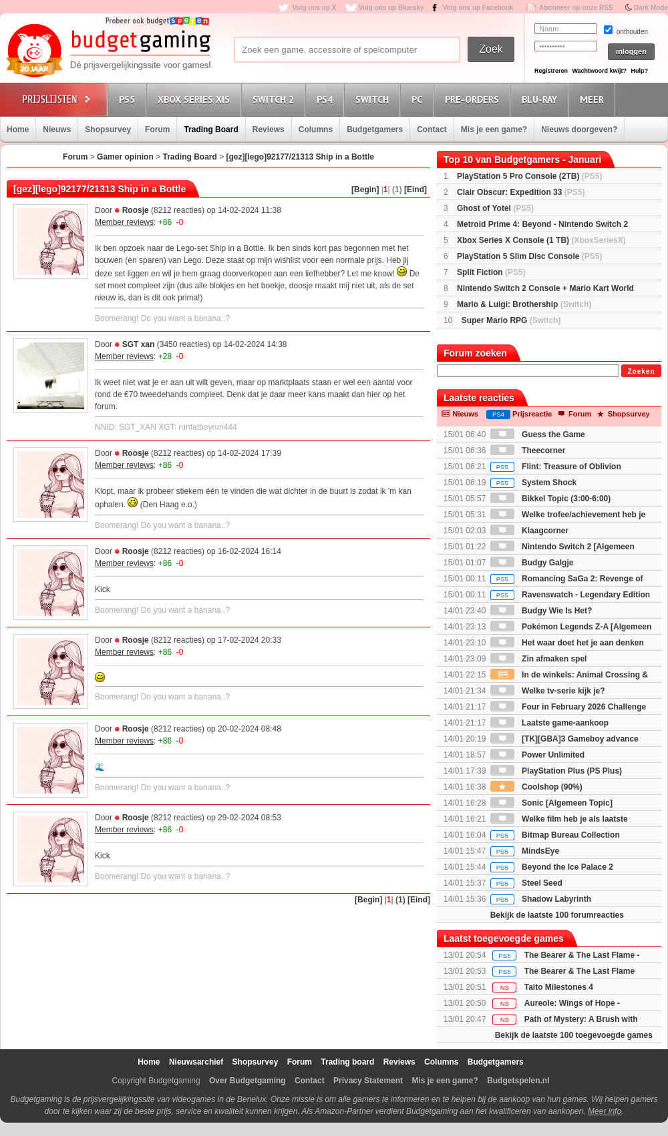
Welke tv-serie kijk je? (547, 690)
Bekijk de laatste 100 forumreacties (557, 915)
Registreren (551, 70)
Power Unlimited (537, 755)
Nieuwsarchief (196, 1062)
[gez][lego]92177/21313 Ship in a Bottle (300, 157)
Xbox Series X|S (196, 99)
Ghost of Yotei (495, 208)
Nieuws (57, 129)
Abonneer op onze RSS (576, 7)
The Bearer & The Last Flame (579, 971)
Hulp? (639, 70)
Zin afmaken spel (538, 658)
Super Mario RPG (511, 320)
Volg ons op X (314, 7)
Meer (594, 99)
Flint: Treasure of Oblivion (555, 466)
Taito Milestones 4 (558, 987)
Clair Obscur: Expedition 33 (520, 192)
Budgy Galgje (532, 562)
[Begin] (365, 189)
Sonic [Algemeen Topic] (551, 803)
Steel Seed (526, 883)
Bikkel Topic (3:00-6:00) (550, 498)
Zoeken (641, 371)
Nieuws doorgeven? (579, 129)
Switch (374, 99)
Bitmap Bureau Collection (555, 835)
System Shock (533, 482)
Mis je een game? (494, 129)
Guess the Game (537, 434)
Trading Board (211, 129)
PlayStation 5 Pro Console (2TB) (529, 176)
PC (418, 99)
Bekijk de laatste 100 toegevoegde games (574, 1035)
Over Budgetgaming (247, 1080)
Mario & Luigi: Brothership (524, 304)
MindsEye (524, 851)
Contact (432, 129)
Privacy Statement (368, 1080)
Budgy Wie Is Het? (541, 610)
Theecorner (528, 450)
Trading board (347, 1062)
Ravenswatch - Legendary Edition (570, 594)
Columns (316, 129)
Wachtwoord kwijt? (599, 70)
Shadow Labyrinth (540, 899)
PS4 (327, 99)
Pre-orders (474, 99)
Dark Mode (651, 7)
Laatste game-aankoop (549, 723)
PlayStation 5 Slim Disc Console (529, 256)
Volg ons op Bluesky (391, 7)
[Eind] (415, 189)
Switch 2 (275, 99)
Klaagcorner (529, 530)
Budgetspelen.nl (518, 1080)
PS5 (129, 99)
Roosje (135, 210)
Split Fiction (491, 272)
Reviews (269, 129)
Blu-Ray (541, 99)
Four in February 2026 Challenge (568, 707)
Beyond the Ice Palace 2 (551, 867)
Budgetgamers (375, 129)
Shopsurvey (108, 129)
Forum (157, 129)
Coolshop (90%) (536, 787)
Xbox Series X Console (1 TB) (541, 240)
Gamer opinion (125, 157)
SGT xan (138, 344)
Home (18, 129)
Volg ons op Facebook (478, 7)
